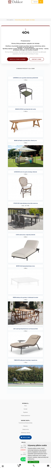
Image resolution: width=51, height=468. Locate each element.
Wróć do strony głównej (17, 59)
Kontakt (25, 409)
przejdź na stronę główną (25, 47)
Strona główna (10, 19)
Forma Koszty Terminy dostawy (25, 423)
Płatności (25, 426)
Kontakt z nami (36, 59)
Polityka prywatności (25, 415)
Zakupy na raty (25, 429)
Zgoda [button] (29, 462)
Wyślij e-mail (25, 437)
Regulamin (25, 412)
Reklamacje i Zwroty (25, 432)
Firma (25, 405)
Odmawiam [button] (35, 462)
